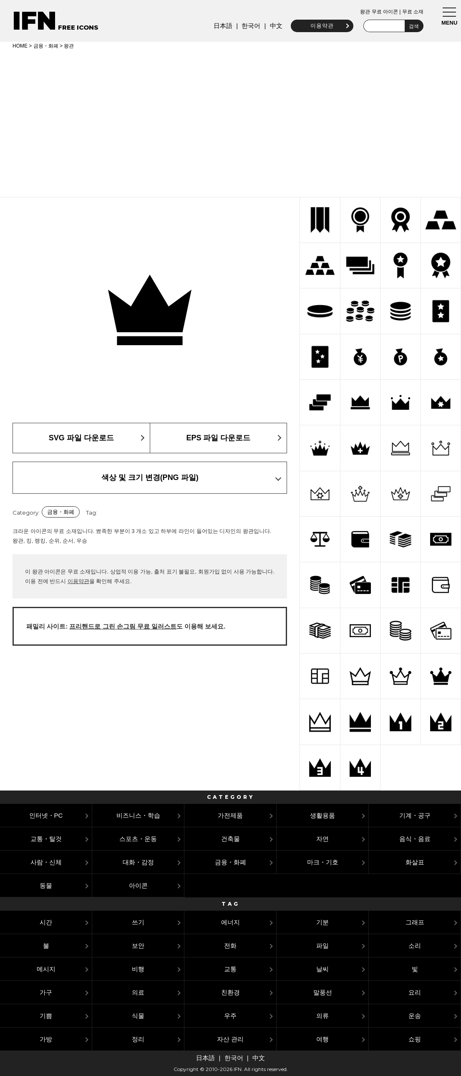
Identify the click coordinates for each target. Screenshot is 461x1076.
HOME (20, 46)
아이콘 (138, 885)
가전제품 (230, 815)
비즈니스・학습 (138, 815)
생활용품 (322, 815)
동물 (46, 885)
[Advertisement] (230, 121)
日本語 (222, 25)
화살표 (415, 862)
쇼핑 (414, 1039)
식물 (138, 1015)
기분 (322, 922)
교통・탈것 (46, 838)
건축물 (230, 838)
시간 (46, 922)
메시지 (46, 968)
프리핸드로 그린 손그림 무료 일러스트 (122, 626)
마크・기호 (322, 862)
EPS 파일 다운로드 (218, 438)
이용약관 (321, 26)
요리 (414, 992)
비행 (138, 968)
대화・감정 (138, 862)
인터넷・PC (46, 815)
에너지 (230, 922)
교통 (230, 968)
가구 (46, 992)
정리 (138, 1039)
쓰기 (138, 922)
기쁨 (46, 1015)
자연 (322, 838)
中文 (276, 25)
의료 (138, 992)
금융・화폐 (45, 46)
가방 (46, 1039)
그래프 (415, 922)
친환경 (230, 992)
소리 (414, 945)
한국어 (251, 25)
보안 (138, 945)
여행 (322, 1039)
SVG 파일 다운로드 (81, 438)
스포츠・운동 (138, 838)
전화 (230, 945)
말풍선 (322, 992)
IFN (34, 20)
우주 (230, 1015)
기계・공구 (415, 815)
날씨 (322, 968)
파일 (322, 945)
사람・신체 (46, 862)
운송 (414, 1015)
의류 (322, 1015)
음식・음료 (415, 838)
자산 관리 (230, 1039)
